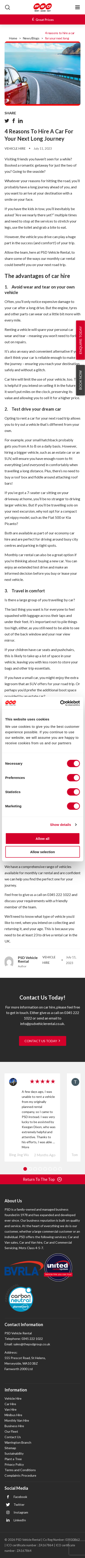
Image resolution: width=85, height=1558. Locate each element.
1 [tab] (25, 1169)
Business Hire (14, 1426)
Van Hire (11, 1409)
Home (13, 38)
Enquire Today (81, 340)
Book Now (80, 380)
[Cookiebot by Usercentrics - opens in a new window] (60, 703)
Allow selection (42, 852)
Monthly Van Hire (17, 1420)
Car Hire (10, 1404)
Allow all (42, 838)
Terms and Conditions (20, 1470)
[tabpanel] (32, 1117)
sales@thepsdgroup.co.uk (31, 1344)
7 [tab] (55, 1169)
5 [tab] (45, 1169)
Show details (60, 825)
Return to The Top (42, 1179)
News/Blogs (31, 38)
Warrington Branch (18, 1442)
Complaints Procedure (20, 1475)
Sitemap (10, 1448)
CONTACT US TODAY (42, 1041)
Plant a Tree (13, 1459)
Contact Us (13, 1437)
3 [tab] (35, 1169)
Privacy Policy (14, 1464)
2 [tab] (30, 1169)
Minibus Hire (13, 1415)
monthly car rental (61, 258)
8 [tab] (60, 1169)
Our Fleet (11, 1431)
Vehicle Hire (15, 148)
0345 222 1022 (59, 894)
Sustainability (14, 1453)
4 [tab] (40, 1169)
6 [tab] (50, 1169)
